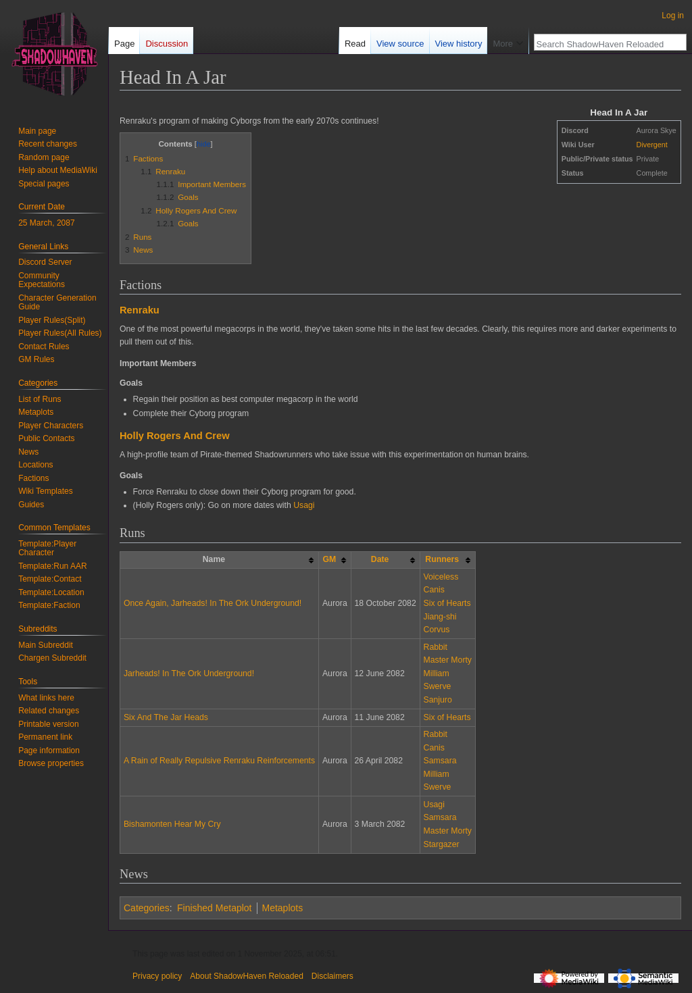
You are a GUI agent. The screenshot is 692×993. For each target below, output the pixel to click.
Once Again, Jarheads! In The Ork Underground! (212, 603)
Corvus (437, 629)
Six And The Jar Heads (166, 717)
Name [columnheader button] (214, 559)
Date (380, 559)
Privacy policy (157, 976)
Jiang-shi (440, 616)
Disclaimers (332, 976)
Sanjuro (438, 700)
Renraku (139, 310)
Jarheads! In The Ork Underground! (189, 673)
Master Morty (448, 660)
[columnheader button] (335, 559)
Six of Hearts (447, 603)
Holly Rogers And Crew (175, 435)
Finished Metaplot (214, 907)
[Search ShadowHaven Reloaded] (603, 43)
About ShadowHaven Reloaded (246, 976)
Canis (434, 589)
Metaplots (282, 907)
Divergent (652, 145)
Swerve (437, 686)
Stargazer (442, 844)
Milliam (436, 673)
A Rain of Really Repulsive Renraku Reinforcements (219, 760)
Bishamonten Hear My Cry (172, 824)
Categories (147, 907)
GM (329, 559)
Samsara (440, 760)
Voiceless (441, 577)
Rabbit (435, 647)
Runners (442, 559)
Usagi (303, 505)
